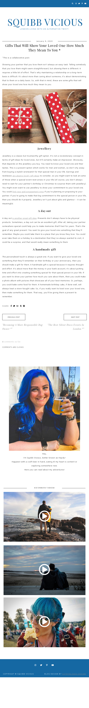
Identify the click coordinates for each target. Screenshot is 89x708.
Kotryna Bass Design (74, 674)
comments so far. (12, 341)
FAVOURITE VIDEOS (44, 488)
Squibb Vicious (45, 22)
